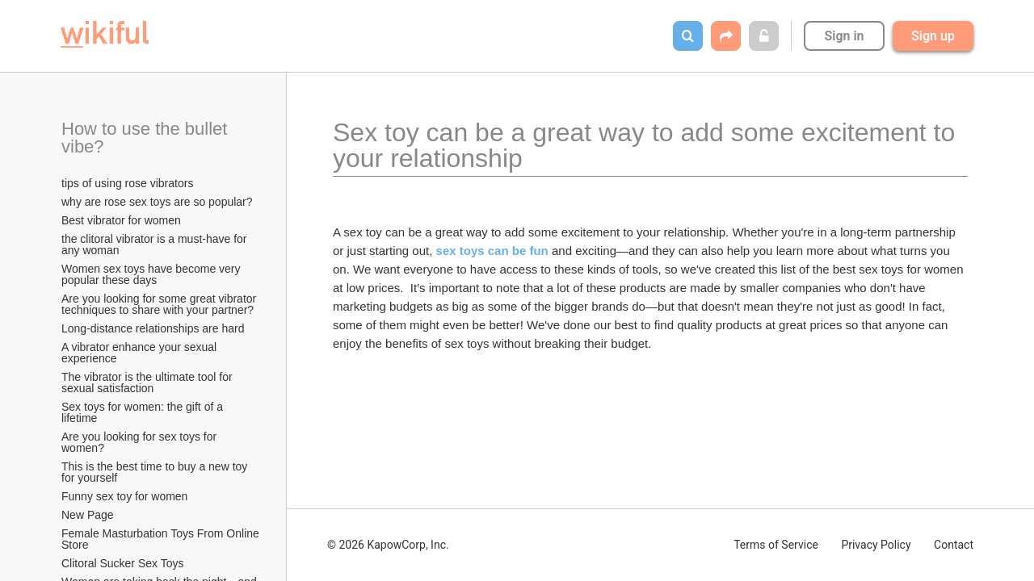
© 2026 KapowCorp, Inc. (388, 544)
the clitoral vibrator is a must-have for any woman (155, 244)
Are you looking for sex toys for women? (140, 442)
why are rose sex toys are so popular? (157, 201)
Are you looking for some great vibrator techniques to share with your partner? (160, 304)
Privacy (875, 544)
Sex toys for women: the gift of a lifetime (143, 412)
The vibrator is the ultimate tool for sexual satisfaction (148, 382)
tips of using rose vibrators (127, 183)
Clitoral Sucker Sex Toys (124, 563)
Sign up (933, 36)
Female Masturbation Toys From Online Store (161, 539)
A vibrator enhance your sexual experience (140, 353)
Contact (953, 544)
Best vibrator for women (121, 220)
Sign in (844, 36)
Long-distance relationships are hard (152, 328)
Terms (775, 544)
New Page (87, 514)
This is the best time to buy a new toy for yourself (155, 472)
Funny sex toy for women (124, 496)
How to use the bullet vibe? (147, 138)
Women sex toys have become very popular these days (152, 274)
